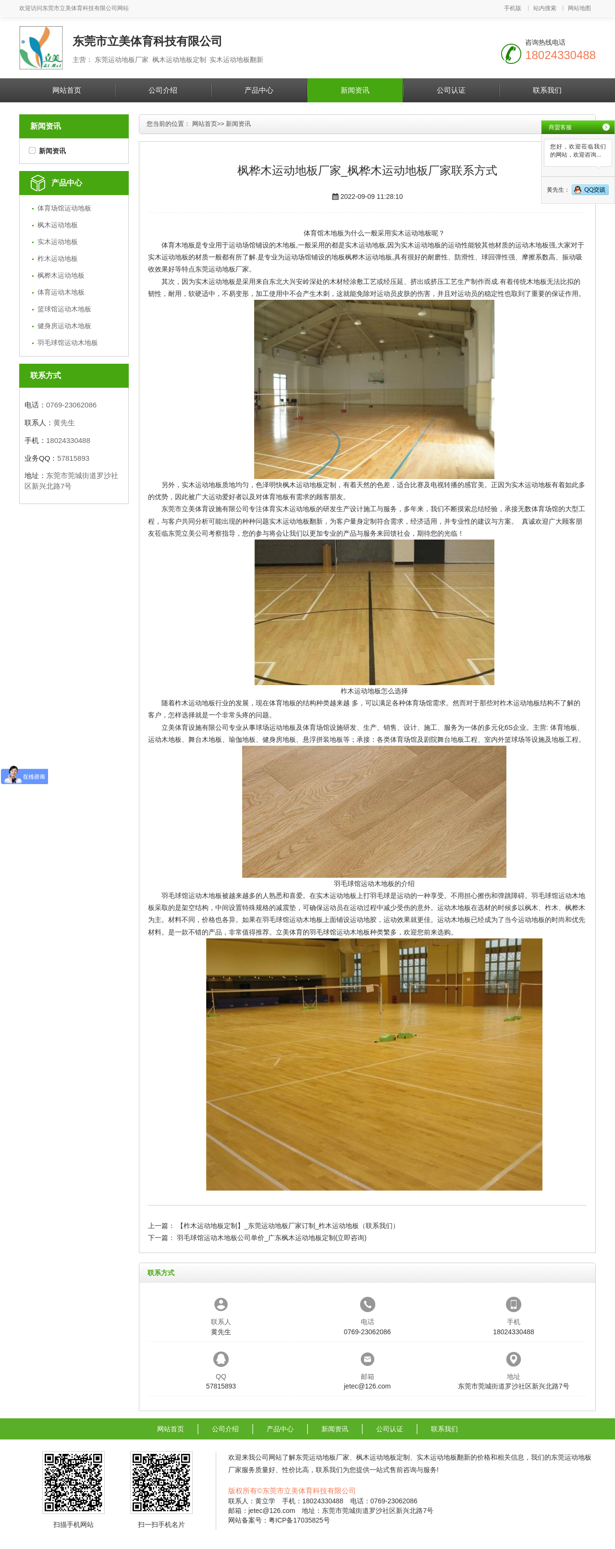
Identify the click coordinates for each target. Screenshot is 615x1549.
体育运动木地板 (61, 292)
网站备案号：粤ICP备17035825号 (279, 1520)
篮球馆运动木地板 (64, 309)
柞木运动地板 (57, 258)
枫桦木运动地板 (61, 275)
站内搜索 (544, 8)
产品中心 (259, 90)
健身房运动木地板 (64, 326)
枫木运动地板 (57, 225)
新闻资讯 (355, 90)
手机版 (512, 8)
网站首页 (66, 90)
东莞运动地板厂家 (222, 269)
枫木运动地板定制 (309, 485)
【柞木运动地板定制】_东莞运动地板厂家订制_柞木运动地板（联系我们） (288, 1225)
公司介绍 (162, 90)
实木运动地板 (57, 242)
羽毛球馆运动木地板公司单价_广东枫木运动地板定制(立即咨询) (272, 1238)
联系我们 (547, 90)
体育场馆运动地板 (64, 208)
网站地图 (579, 8)
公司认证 (451, 90)
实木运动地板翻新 (296, 521)
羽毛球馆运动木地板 (67, 342)
